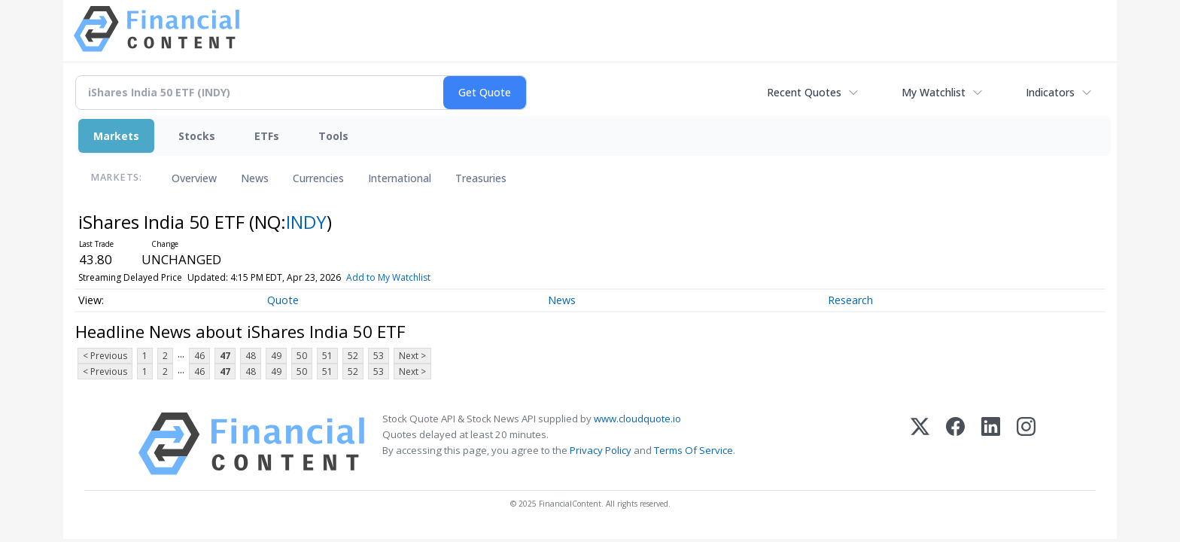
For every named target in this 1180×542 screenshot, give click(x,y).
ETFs (266, 136)
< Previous (105, 355)
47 (225, 355)
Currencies (318, 178)
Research (850, 300)
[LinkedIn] (990, 444)
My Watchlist (934, 92)
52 (353, 355)
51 (327, 355)
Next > (412, 355)
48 (250, 355)
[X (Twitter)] (920, 444)
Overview (194, 178)
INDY (306, 221)
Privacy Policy (600, 450)
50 (302, 355)
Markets (116, 136)
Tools (333, 136)
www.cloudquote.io (637, 418)
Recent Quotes (804, 92)
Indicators (1050, 92)
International (399, 178)
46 (199, 355)
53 (378, 355)
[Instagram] (1026, 444)
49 (276, 355)
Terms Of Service (693, 450)
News (255, 178)
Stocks (196, 136)
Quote (283, 300)
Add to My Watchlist (388, 277)
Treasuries (480, 178)
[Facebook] (955, 444)
